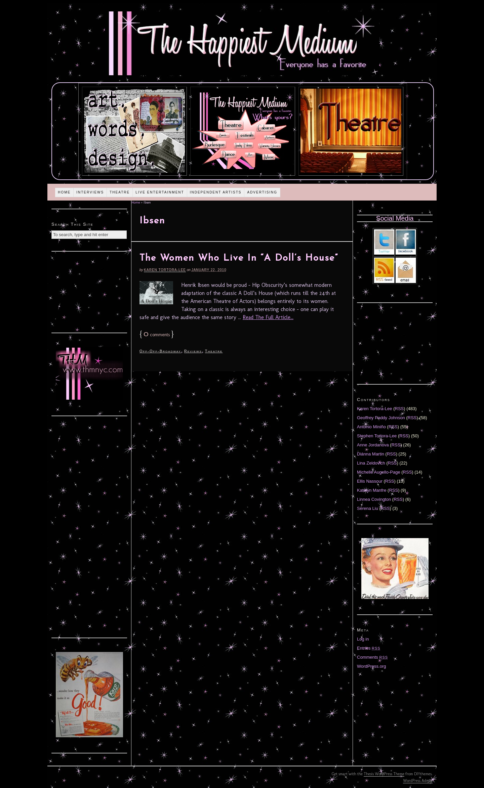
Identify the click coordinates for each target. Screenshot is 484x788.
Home (64, 192)
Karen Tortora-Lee (165, 270)
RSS (399, 408)
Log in (363, 639)
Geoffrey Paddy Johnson (381, 417)
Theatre (120, 192)
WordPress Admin (418, 780)
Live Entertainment (159, 192)
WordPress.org (371, 666)
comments (157, 335)
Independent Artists (216, 192)
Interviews (90, 192)
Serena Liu (367, 508)
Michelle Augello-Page (378, 472)
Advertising (262, 192)
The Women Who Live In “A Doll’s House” (238, 258)
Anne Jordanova (373, 444)
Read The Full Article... (268, 317)
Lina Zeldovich (371, 463)
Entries (368, 648)
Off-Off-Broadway (160, 351)
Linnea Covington (374, 499)
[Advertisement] (89, 291)
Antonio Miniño (371, 426)
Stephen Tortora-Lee (377, 435)
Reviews (193, 351)
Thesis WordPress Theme (384, 774)
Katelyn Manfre (371, 490)
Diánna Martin (370, 453)
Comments (372, 657)
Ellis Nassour (369, 481)
